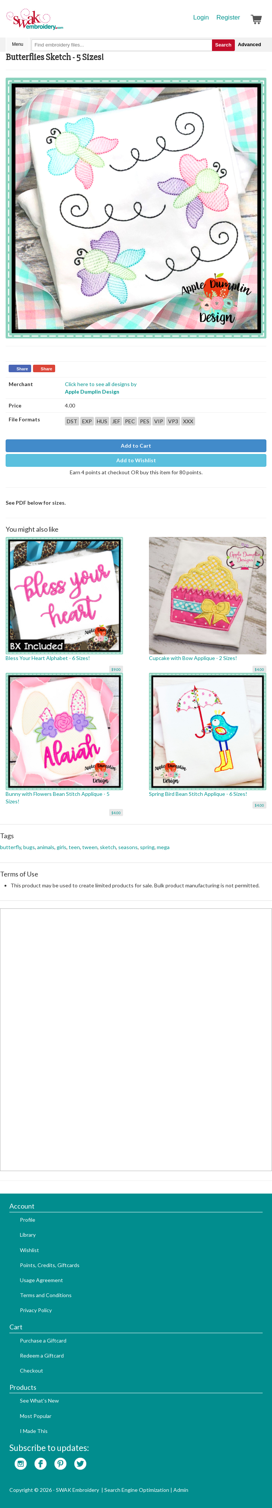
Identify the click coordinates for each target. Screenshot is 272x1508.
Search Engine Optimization (136, 1490)
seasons (128, 847)
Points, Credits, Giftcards (50, 1265)
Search (223, 45)
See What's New (39, 1400)
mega (163, 847)
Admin (180, 1490)
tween (90, 847)
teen (74, 847)
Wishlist (29, 1250)
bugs (29, 847)
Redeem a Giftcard (42, 1355)
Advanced (249, 44)
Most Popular (35, 1416)
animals (45, 847)
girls (61, 847)
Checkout (31, 1370)
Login (201, 17)
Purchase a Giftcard (43, 1340)
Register (228, 17)
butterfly (10, 847)
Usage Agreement (41, 1280)
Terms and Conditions (46, 1295)
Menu (17, 44)
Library (28, 1234)
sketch (108, 847)
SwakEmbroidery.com (62, 23)
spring (147, 847)
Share (22, 369)
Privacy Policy (36, 1310)
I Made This (34, 1431)
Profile (27, 1219)
